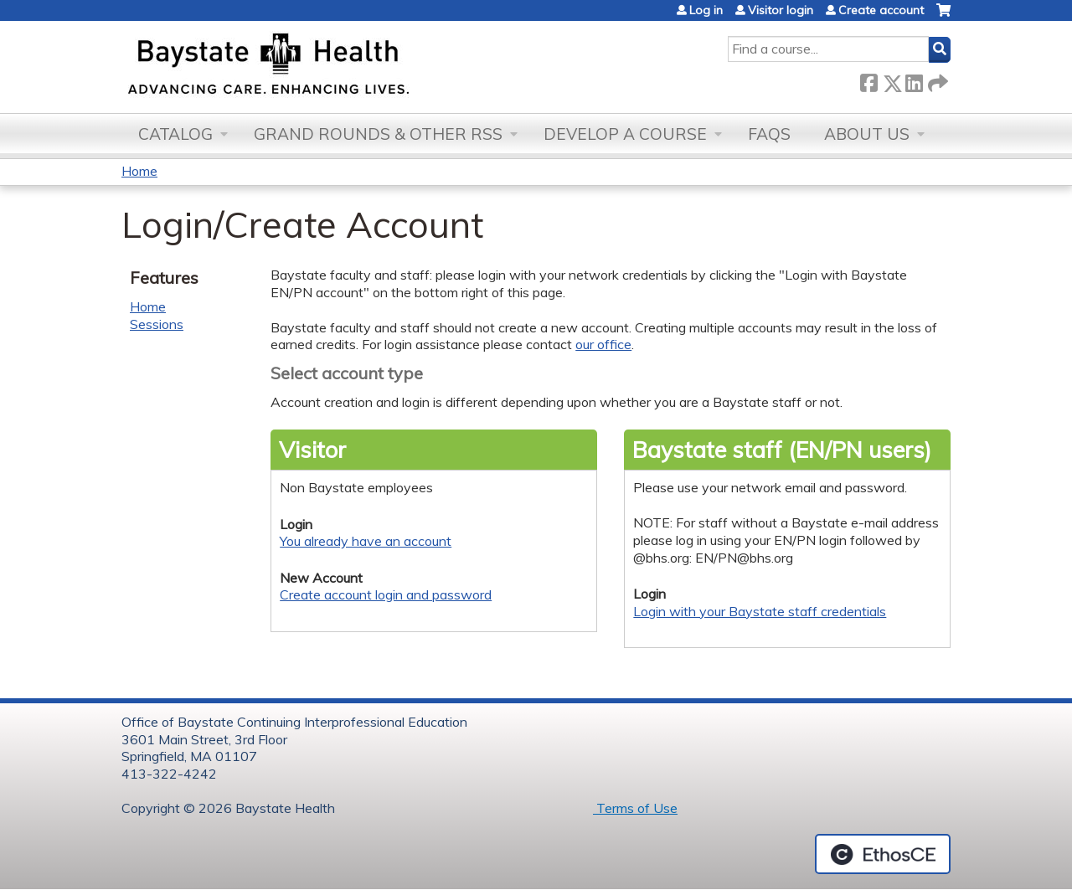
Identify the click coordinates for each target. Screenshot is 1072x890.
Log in (706, 10)
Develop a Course (625, 134)
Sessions (156, 324)
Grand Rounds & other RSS (378, 134)
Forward (936, 80)
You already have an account (365, 540)
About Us (867, 134)
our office (603, 344)
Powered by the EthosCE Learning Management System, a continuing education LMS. (883, 854)
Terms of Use (635, 808)
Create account (881, 10)
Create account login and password (386, 594)
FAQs (769, 134)
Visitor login (780, 10)
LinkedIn (913, 80)
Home (139, 170)
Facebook (868, 80)
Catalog (175, 134)
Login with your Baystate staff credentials (759, 611)
